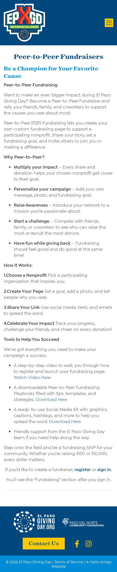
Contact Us (44, 543)
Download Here (51, 399)
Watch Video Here (32, 377)
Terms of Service (68, 561)
